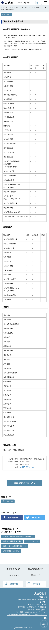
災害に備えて (6, 14)
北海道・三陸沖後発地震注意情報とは (18, 536)
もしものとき (8, 501)
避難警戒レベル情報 (11, 551)
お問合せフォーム (27, 467)
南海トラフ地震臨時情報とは (14, 546)
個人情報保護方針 (35, 569)
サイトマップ (13, 575)
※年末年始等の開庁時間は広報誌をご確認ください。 (27, 615)
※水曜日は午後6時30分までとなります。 (31, 612)
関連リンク (36, 575)
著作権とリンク (13, 569)
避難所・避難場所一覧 (12, 541)
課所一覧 (14, 584)
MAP (43, 602)
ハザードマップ (32, 541)
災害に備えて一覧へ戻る (24, 483)
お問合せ (36, 584)
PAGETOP (44, 625)
